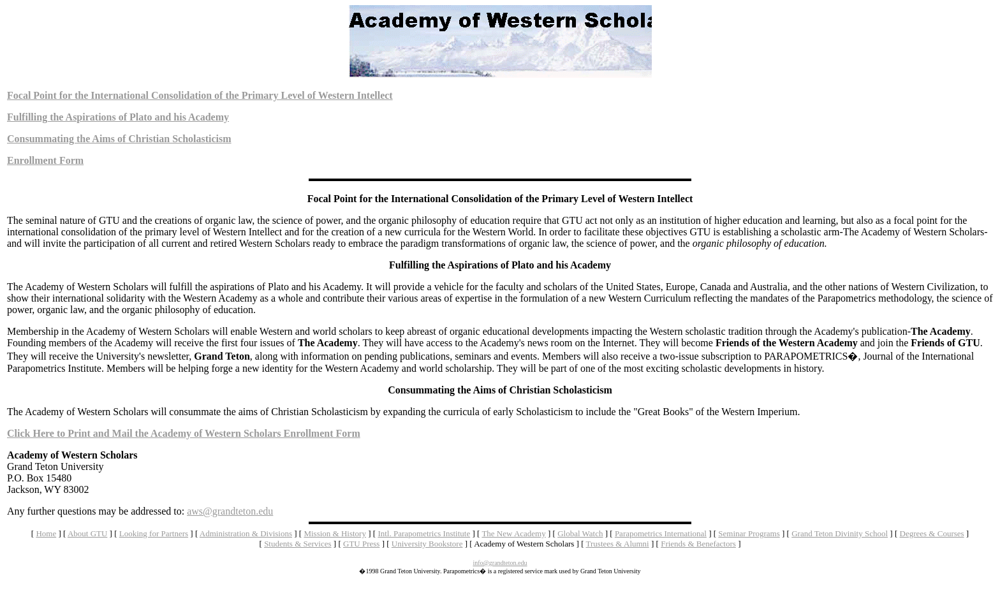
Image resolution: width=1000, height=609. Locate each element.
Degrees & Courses (932, 533)
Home (46, 533)
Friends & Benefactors (698, 543)
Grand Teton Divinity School (839, 533)
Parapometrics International (661, 533)
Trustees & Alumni (617, 543)
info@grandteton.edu (500, 562)
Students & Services (297, 543)
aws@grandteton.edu (230, 511)
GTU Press (361, 543)
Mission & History (335, 533)
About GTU (87, 533)
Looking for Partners (153, 533)
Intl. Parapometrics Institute (424, 533)
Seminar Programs (748, 533)
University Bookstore (427, 543)
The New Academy (513, 533)
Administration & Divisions (246, 533)
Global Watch (580, 533)
